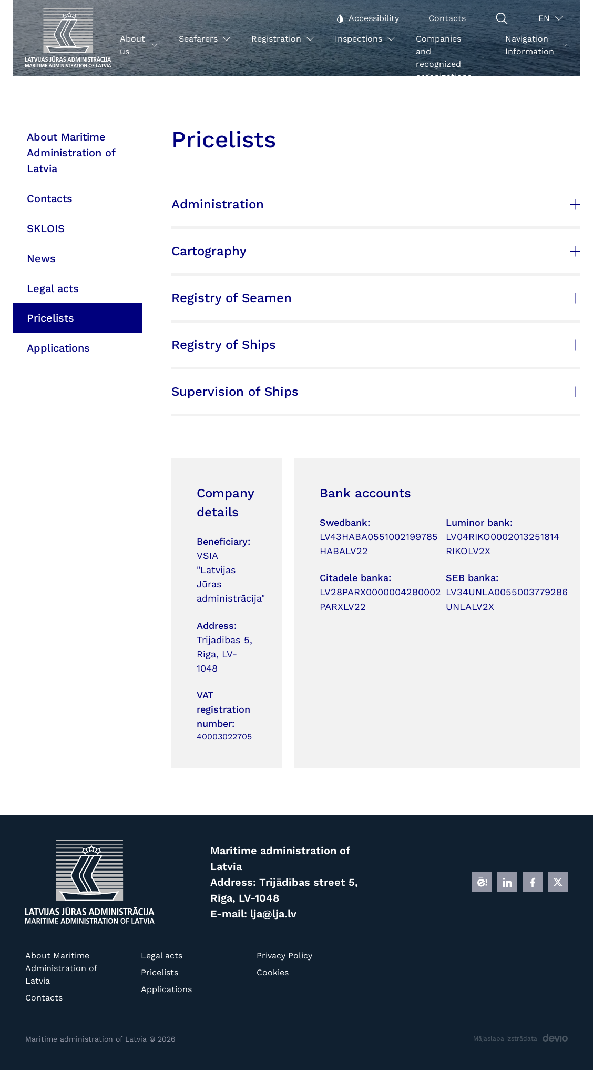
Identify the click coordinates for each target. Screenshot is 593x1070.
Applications (166, 989)
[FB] (533, 882)
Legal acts (161, 956)
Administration (375, 204)
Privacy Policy (284, 956)
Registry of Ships (375, 344)
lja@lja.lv (273, 913)
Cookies (273, 972)
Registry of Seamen (375, 298)
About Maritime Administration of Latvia (61, 968)
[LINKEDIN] (507, 882)
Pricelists (159, 972)
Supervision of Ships (375, 391)
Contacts (44, 998)
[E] (482, 882)
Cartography (375, 251)
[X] (558, 882)
